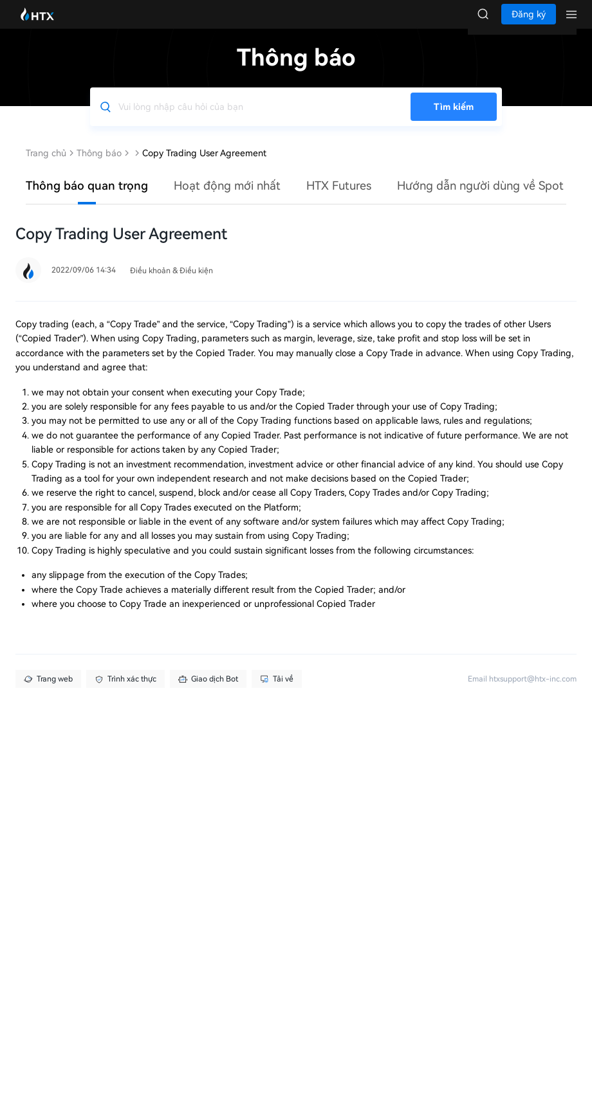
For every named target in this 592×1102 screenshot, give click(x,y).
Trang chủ (46, 166)
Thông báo (99, 166)
